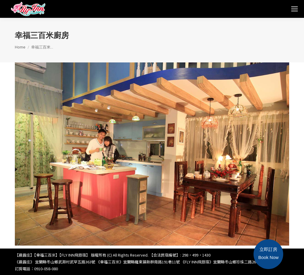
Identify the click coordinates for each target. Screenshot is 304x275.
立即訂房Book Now (268, 253)
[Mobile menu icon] (294, 8)
